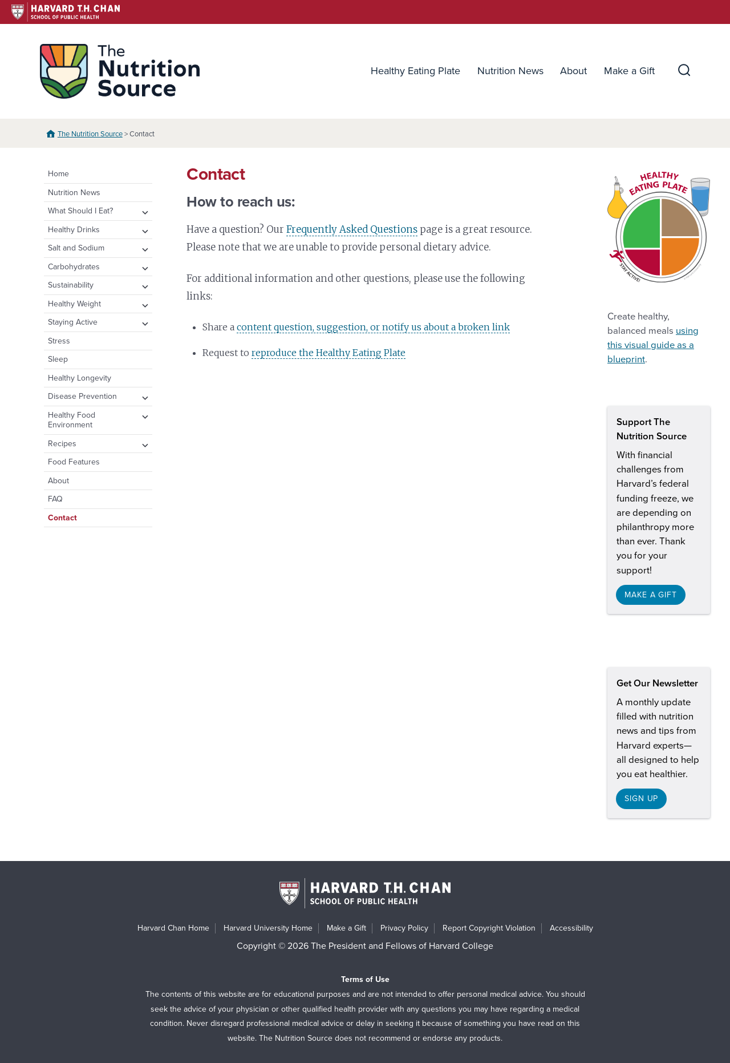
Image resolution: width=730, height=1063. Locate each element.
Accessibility (571, 928)
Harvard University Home (268, 928)
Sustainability (71, 285)
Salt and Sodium (76, 248)
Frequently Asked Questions (351, 229)
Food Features (74, 462)
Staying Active (73, 322)
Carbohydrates (74, 267)
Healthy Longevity (79, 378)
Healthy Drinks (74, 230)
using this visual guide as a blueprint (653, 345)
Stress (59, 341)
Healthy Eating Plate (415, 70)
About (573, 70)
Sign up (641, 798)
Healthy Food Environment (71, 420)
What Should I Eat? (80, 211)
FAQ (55, 499)
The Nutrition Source (90, 134)
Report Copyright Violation (489, 928)
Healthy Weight (74, 304)
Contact (62, 518)
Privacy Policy (404, 928)
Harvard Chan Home (173, 928)
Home (58, 174)
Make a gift (650, 595)
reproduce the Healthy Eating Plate (328, 352)
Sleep (58, 359)
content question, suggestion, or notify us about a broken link (373, 327)
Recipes (62, 443)
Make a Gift (629, 70)
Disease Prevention (82, 396)
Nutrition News (510, 70)
